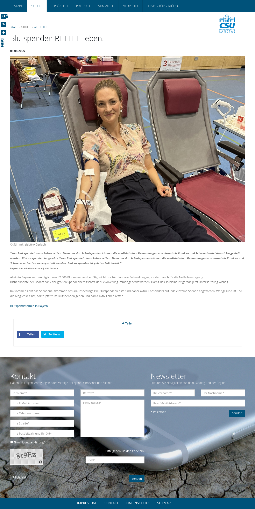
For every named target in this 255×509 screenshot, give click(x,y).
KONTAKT (111, 503)
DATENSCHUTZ (137, 503)
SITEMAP (164, 503)
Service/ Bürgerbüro (162, 6)
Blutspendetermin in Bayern (29, 306)
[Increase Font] (3, 32)
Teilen (127, 324)
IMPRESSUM (86, 503)
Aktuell (36, 6)
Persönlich (59, 6)
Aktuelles (40, 27)
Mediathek (130, 6)
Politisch (83, 6)
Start (18, 6)
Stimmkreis (106, 6)
